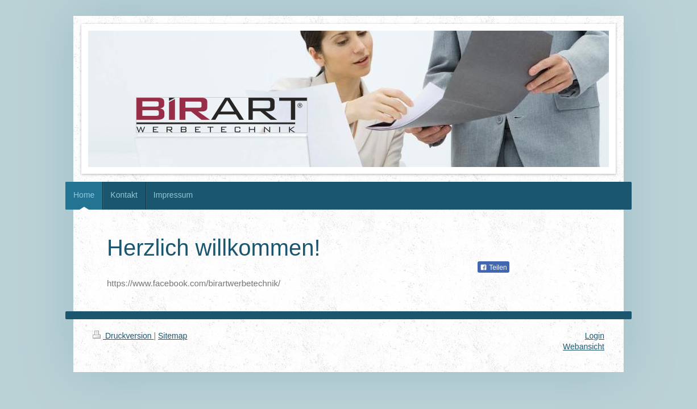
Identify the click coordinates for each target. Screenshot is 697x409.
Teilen (493, 268)
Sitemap (172, 335)
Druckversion (123, 335)
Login (594, 335)
